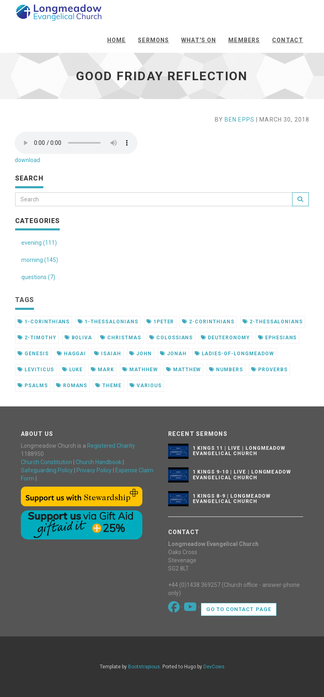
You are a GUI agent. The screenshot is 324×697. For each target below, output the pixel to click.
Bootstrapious (144, 667)
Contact (287, 40)
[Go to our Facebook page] (174, 609)
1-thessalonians (108, 322)
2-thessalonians (273, 322)
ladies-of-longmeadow (234, 353)
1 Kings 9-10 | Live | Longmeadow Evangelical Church (242, 474)
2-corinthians (208, 322)
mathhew (140, 369)
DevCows (214, 667)
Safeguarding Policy (47, 470)
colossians (171, 338)
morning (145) (39, 260)
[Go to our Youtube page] (191, 609)
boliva (78, 338)
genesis (33, 353)
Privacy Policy (94, 470)
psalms (33, 385)
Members (244, 40)
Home (116, 40)
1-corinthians (44, 322)
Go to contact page (238, 609)
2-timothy (37, 338)
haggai (71, 353)
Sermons (153, 40)
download (27, 160)
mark (102, 369)
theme (108, 385)
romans (72, 385)
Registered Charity (111, 445)
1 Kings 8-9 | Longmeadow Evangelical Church (231, 498)
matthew (183, 369)
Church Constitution (46, 462)
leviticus (36, 369)
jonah (173, 353)
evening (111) (39, 242)
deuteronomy (225, 338)
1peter (160, 322)
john (140, 353)
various (146, 385)
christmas (120, 338)
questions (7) (38, 277)
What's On (198, 40)
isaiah (107, 353)
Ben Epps (239, 119)
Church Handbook (99, 462)
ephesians (277, 338)
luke (72, 369)
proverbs (269, 369)
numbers (226, 369)
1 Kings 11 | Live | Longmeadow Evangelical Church (239, 450)
